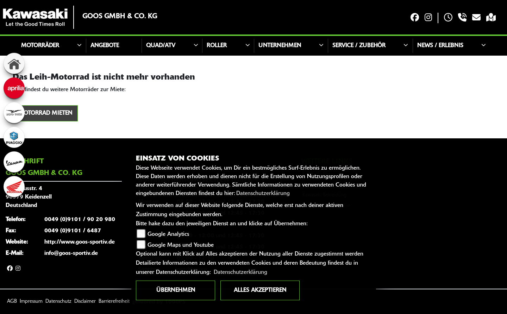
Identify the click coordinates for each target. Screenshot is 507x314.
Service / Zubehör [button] (359, 46)
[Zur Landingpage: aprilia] (14, 88)
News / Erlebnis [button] (440, 46)
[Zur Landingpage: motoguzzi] (14, 112)
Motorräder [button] (40, 46)
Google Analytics (168, 234)
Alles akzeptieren (260, 290)
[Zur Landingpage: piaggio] (14, 137)
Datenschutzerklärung (263, 193)
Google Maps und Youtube (181, 245)
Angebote (104, 46)
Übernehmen (175, 290)
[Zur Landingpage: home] (14, 63)
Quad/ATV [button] (160, 46)
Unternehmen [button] (279, 46)
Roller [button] (217, 46)
